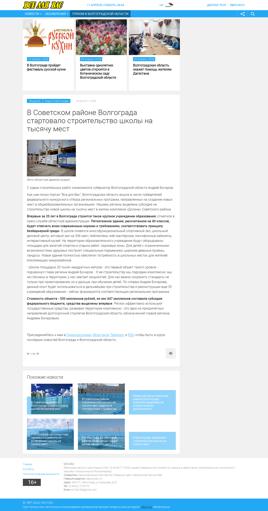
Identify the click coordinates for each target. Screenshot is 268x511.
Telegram (117, 335)
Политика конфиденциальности (41, 474)
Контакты (28, 469)
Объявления (55, 14)
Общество (35, 101)
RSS (131, 335)
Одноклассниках (79, 335)
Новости (32, 14)
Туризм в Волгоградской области (100, 14)
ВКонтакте (101, 335)
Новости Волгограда (56, 101)
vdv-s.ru (146, 506)
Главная (27, 464)
